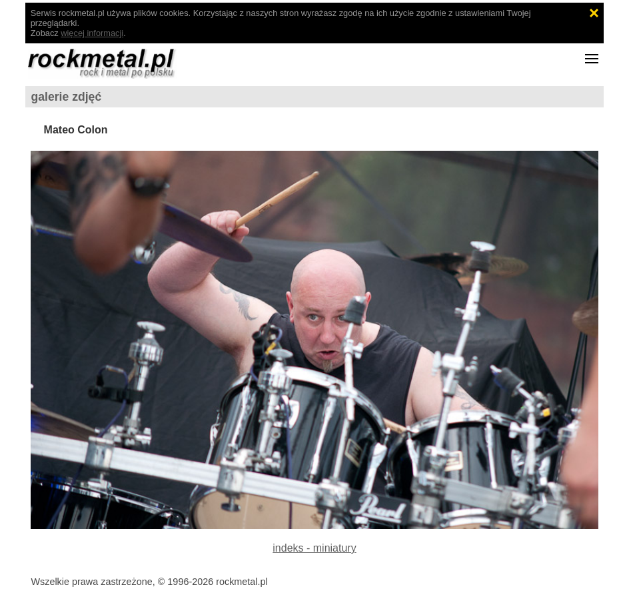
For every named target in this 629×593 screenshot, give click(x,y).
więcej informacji (92, 33)
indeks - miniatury (314, 548)
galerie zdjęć (66, 96)
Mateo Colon (76, 129)
